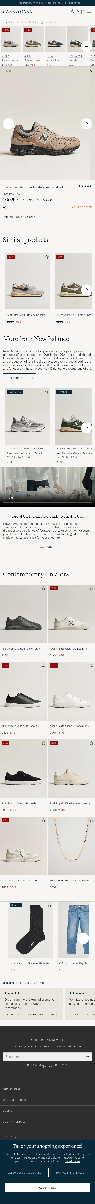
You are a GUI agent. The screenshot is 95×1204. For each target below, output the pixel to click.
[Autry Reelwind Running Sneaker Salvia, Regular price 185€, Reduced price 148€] (33, 46)
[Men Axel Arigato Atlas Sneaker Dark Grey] (23, 614)
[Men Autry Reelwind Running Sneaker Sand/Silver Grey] (11, 39)
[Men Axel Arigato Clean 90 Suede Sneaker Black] (23, 768)
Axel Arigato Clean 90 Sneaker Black (20, 726)
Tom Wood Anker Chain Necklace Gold (70, 881)
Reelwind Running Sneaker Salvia (32, 60)
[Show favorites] (77, 12)
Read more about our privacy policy (47, 1066)
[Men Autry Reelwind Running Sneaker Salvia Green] (33, 39)
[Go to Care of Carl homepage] (17, 11)
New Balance (11, 194)
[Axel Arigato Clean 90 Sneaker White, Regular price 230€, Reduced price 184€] (71, 698)
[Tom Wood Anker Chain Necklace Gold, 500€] (71, 853)
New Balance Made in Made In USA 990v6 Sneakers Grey (25, 453)
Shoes (7, 71)
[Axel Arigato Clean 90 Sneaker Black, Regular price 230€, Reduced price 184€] (23, 698)
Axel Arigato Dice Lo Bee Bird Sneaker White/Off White (19, 881)
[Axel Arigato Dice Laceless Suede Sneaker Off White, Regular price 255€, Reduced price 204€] (71, 775)
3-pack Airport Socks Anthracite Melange (29, 963)
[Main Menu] (89, 11)
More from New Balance (36, 339)
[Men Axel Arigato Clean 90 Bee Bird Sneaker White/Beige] (71, 614)
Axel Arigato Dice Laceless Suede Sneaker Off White (70, 803)
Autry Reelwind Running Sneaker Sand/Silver (26, 315)
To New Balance (19, 378)
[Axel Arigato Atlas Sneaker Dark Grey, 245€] (23, 621)
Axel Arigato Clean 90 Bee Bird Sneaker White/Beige (68, 649)
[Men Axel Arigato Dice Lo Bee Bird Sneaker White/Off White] (23, 846)
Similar (25, 240)
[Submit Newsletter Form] (87, 1057)
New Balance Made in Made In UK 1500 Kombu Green (77, 60)
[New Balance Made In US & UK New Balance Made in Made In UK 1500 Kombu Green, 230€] (78, 46)
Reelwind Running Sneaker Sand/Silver (11, 60)
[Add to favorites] (46, 257)
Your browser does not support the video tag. (47, 487)
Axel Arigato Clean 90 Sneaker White (68, 726)
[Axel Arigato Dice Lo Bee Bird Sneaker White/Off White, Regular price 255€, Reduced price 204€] (23, 853)
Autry (5, 56)
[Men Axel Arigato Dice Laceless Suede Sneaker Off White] (71, 768)
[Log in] (72, 11)
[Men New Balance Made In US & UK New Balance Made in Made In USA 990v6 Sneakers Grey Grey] (27, 416)
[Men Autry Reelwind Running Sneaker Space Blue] (55, 39)
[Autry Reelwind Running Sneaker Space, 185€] (55, 46)
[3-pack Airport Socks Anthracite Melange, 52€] (30, 937)
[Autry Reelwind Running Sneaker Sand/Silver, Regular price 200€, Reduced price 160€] (11, 46)
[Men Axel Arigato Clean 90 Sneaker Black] (23, 691)
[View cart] (83, 11)
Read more (45, 547)
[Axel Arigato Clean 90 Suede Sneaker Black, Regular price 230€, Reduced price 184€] (23, 775)
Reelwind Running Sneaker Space (55, 60)
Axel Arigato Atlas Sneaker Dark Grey (21, 649)
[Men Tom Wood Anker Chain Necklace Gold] (71, 846)
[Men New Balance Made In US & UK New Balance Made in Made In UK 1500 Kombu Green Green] (77, 39)
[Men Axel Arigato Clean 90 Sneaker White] (71, 691)
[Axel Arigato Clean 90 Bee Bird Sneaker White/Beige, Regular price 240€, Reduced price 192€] (71, 621)
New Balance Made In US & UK (77, 56)
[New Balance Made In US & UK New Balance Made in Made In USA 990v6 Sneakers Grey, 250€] (28, 426)
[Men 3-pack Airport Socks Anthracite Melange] (30, 930)
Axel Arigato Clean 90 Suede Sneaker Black (19, 803)
